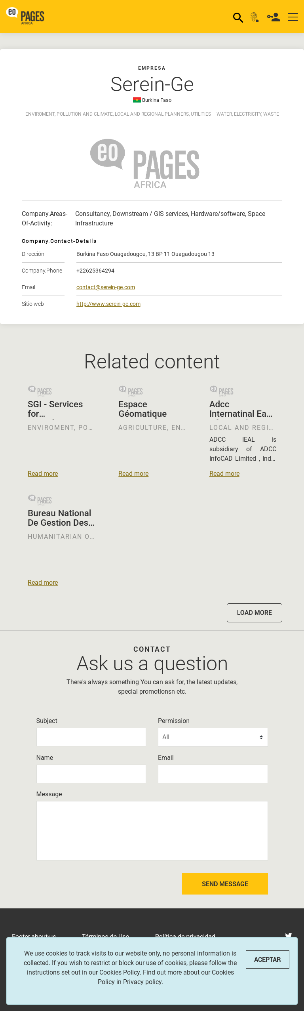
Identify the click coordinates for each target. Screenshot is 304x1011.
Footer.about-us (34, 936)
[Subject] (91, 737)
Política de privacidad (185, 936)
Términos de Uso (105, 936)
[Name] (91, 774)
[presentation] (78, 884)
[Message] (152, 830)
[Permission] (213, 737)
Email (166, 757)
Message (49, 794)
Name (44, 757)
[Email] (213, 774)
